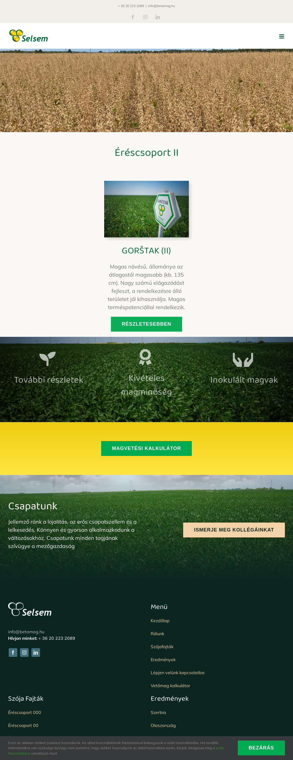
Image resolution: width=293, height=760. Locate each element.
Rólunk (157, 633)
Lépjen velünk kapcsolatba (178, 672)
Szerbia (158, 712)
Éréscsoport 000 (24, 712)
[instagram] (24, 652)
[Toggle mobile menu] (282, 36)
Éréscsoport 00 (23, 725)
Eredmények (163, 659)
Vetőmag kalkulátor (170, 685)
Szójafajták (162, 646)
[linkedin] (35, 652)
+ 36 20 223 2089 (131, 6)
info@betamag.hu (161, 6)
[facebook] (13, 652)
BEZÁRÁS (261, 748)
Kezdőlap (160, 620)
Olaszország (163, 725)
